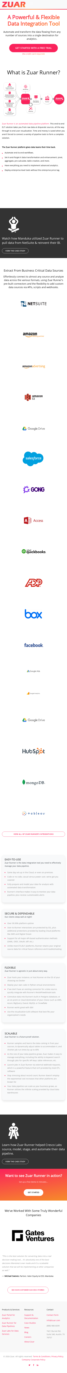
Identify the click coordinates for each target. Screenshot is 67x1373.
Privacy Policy (57, 1356)
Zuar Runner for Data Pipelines (9, 1324)
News (26, 1327)
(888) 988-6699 (53, 1325)
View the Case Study (15, 251)
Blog (26, 1332)
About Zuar (29, 1341)
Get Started (33, 1192)
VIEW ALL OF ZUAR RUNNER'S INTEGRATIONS (34, 834)
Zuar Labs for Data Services (10, 1332)
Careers (27, 1337)
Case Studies (30, 1323)
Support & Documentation (31, 1316)
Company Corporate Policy (33, 1359)
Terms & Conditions (41, 1356)
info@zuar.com (53, 1320)
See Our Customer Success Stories (28, 1290)
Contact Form (52, 1315)
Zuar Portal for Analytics (8, 1316)
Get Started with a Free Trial (33, 48)
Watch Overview (33, 187)
